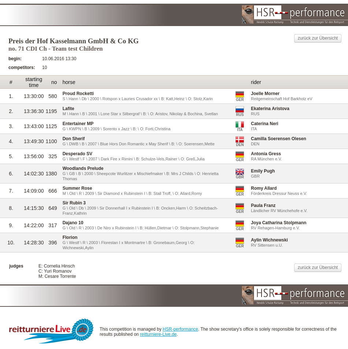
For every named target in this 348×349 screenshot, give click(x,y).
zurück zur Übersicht (318, 38)
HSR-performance (180, 329)
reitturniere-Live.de (158, 334)
